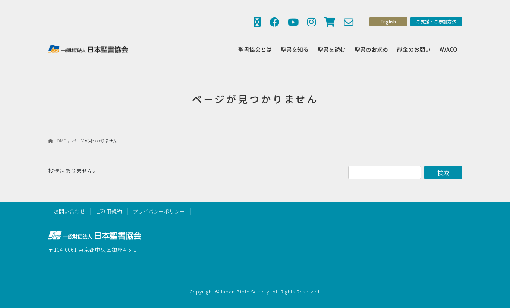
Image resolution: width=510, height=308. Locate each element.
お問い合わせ (69, 211)
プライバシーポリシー (159, 211)
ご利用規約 (109, 211)
